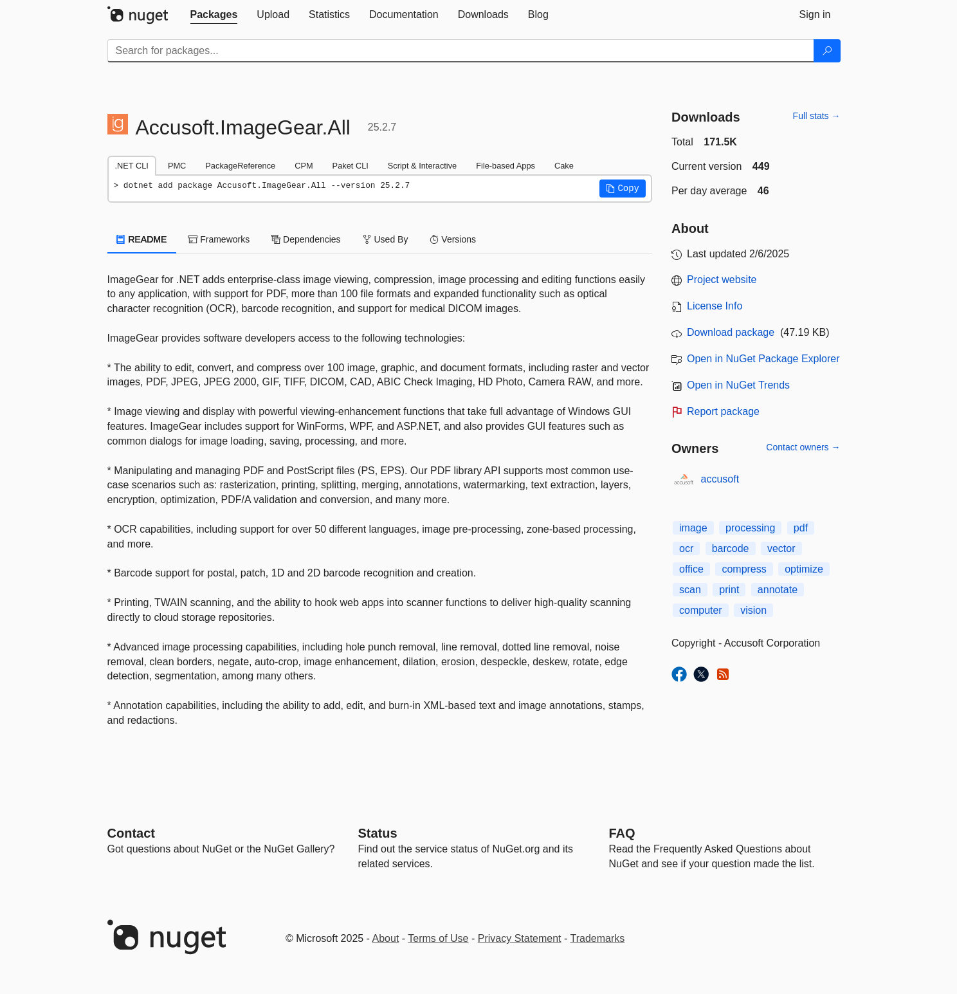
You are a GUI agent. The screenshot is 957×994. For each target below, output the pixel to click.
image (693, 527)
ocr (686, 548)
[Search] (827, 50)
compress (744, 569)
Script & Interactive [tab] (422, 165)
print (729, 589)
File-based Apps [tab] (505, 165)
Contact (131, 833)
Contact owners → (803, 447)
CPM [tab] (304, 165)
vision (753, 610)
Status (377, 833)
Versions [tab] (453, 239)
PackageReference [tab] (240, 165)
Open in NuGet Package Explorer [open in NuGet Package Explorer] (763, 358)
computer (700, 610)
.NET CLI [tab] (132, 165)
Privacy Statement (519, 938)
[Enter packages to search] (460, 50)
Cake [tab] (564, 165)
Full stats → (817, 116)
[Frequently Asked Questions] (622, 833)
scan (690, 589)
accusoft (720, 479)
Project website (722, 279)
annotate (778, 589)
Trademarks (597, 938)
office (691, 569)
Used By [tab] (385, 239)
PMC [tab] (177, 165)
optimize (804, 569)
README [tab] (142, 239)
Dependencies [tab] (305, 239)
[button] (622, 188)
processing (750, 527)
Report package (723, 411)
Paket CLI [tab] (351, 165)
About (385, 938)
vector (781, 548)
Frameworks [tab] (219, 239)
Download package (730, 332)
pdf (801, 527)
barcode (730, 548)
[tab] (214, 15)
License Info (714, 305)
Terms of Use (438, 938)
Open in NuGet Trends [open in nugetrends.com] (738, 385)
